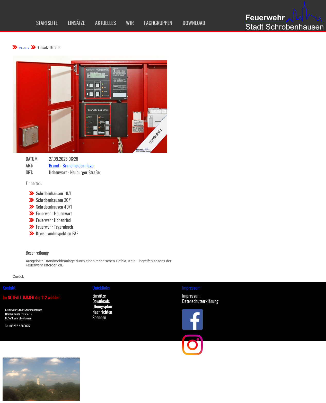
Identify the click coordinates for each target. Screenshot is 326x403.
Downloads (101, 301)
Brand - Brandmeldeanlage (71, 165)
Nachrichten (102, 311)
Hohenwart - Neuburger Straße (74, 172)
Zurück (18, 276)
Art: (29, 165)
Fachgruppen (155, 22)
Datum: (32, 158)
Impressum (191, 295)
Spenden (99, 317)
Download (191, 22)
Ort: (29, 172)
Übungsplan (102, 306)
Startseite (44, 22)
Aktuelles (102, 22)
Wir (127, 22)
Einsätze (73, 22)
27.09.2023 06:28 (63, 158)
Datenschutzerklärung (200, 301)
